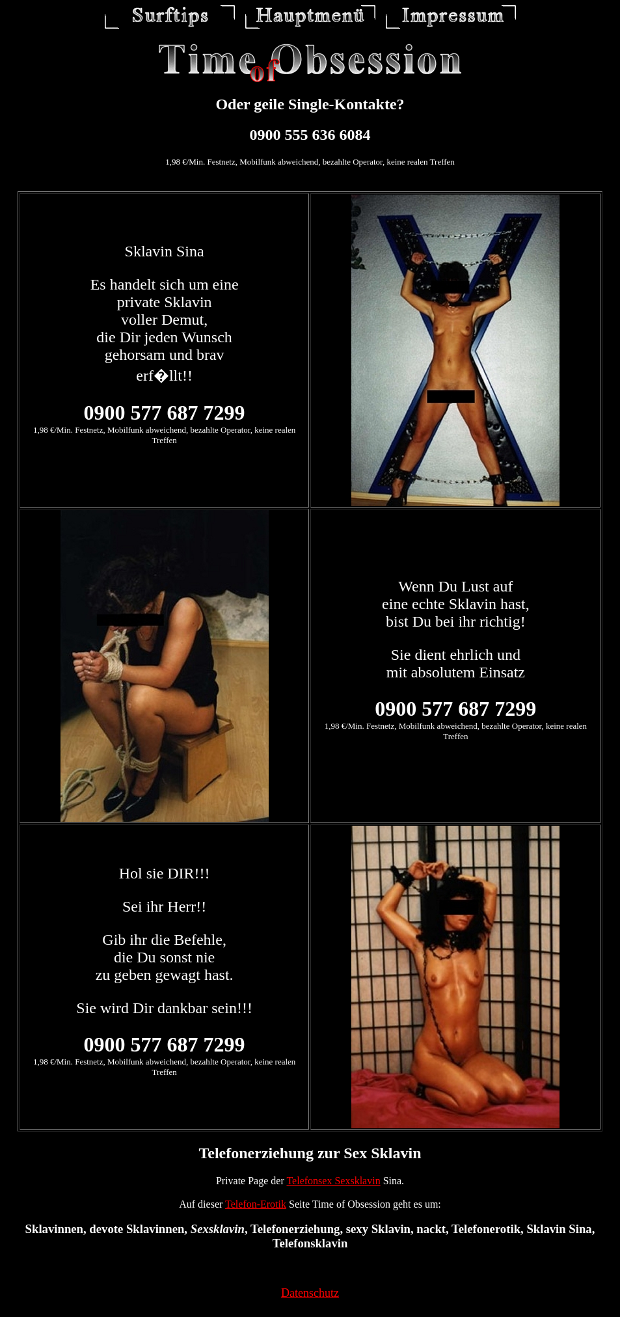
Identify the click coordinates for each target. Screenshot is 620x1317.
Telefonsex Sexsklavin (333, 1180)
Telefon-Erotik (255, 1204)
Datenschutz (310, 1292)
